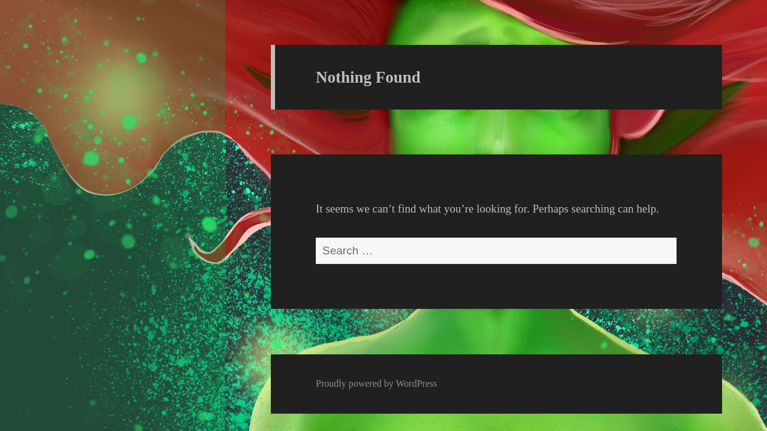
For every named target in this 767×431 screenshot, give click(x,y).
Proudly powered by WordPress (376, 383)
